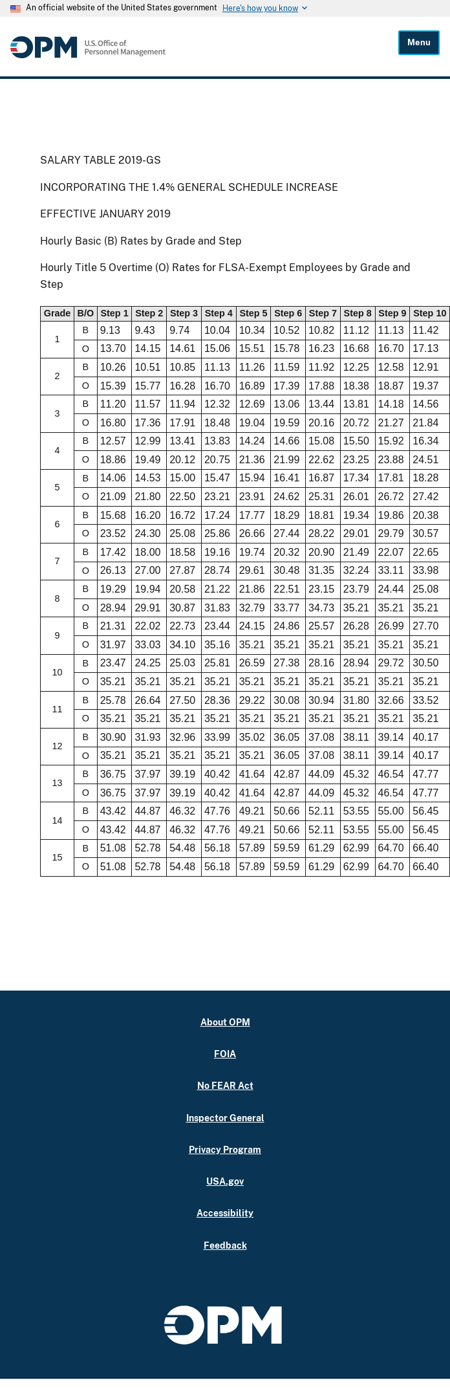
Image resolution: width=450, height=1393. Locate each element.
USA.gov (225, 1181)
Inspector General (225, 1117)
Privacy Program (225, 1149)
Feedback (225, 1245)
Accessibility (225, 1212)
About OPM (225, 1021)
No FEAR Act (225, 1085)
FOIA (225, 1053)
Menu (419, 42)
